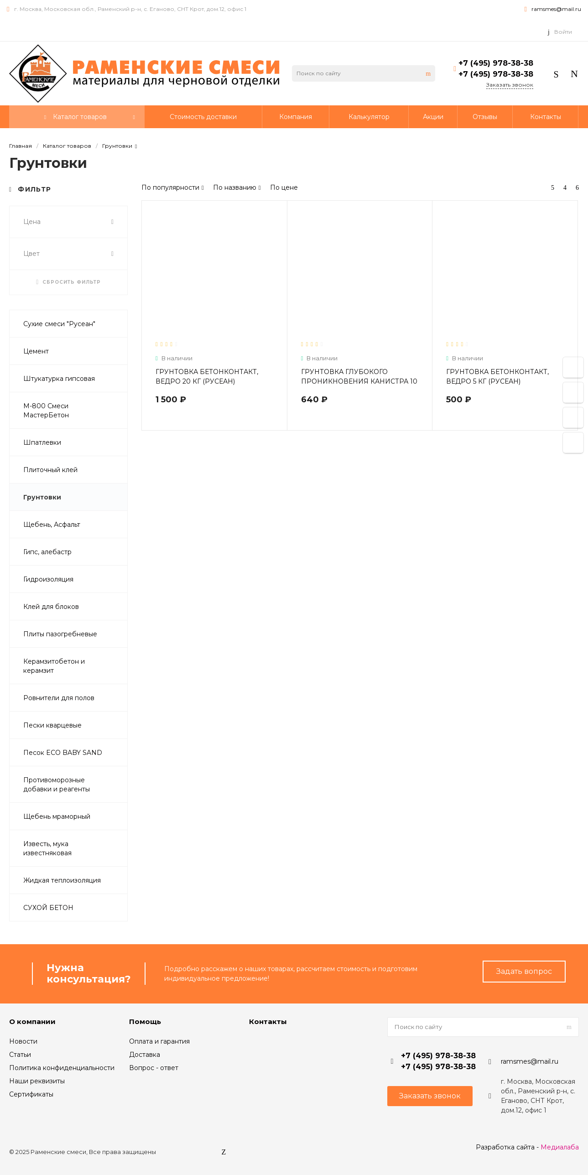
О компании (32, 1021)
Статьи (20, 1054)
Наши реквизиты (37, 1081)
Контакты (268, 1021)
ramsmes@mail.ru (556, 8)
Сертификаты (31, 1094)
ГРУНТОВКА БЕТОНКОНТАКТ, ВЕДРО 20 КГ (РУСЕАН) (207, 376)
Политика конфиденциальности (61, 1068)
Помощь (145, 1021)
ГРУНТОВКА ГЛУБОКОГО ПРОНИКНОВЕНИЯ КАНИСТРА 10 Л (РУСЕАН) (359, 381)
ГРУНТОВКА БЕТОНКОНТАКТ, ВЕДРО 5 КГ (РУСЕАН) (497, 376)
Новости (23, 1041)
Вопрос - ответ (153, 1068)
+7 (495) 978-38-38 (495, 63)
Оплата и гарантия (159, 1041)
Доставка (144, 1054)
